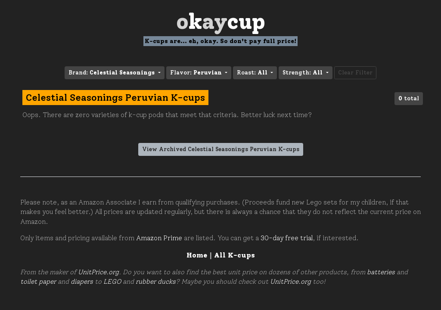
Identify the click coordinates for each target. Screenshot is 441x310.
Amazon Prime (159, 238)
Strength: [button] (303, 72)
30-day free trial (287, 238)
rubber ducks (156, 281)
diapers (82, 281)
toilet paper (38, 281)
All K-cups (234, 255)
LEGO (112, 281)
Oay (220, 21)
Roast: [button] (253, 72)
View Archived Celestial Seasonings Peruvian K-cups (220, 149)
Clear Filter (355, 72)
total (408, 98)
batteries (381, 272)
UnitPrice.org (98, 272)
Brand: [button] (112, 72)
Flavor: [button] (197, 72)
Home (196, 255)
